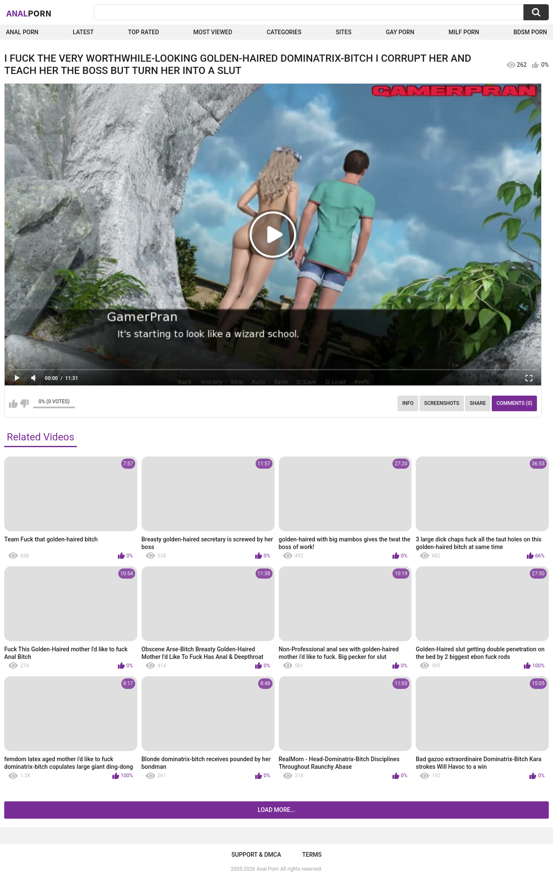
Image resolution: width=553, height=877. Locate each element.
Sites (343, 32)
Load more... (276, 809)
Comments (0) (514, 403)
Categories (284, 32)
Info (408, 403)
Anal (29, 13)
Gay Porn (400, 32)
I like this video (13, 403)
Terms (311, 854)
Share (478, 403)
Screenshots (441, 403)
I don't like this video (24, 403)
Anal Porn (22, 32)
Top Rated (143, 32)
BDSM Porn (530, 32)
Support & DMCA (256, 854)
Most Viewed (212, 32)
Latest (83, 32)
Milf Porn (464, 32)
